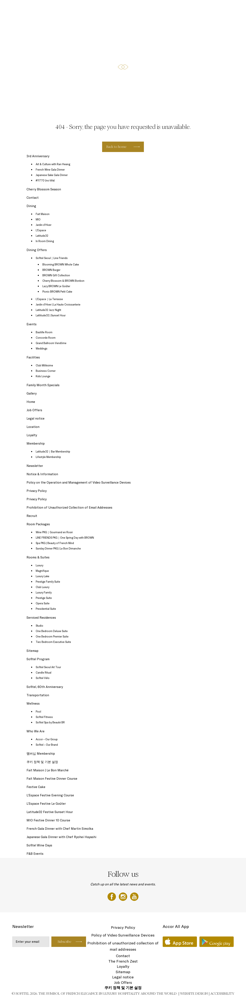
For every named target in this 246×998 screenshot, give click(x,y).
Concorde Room (46, 337)
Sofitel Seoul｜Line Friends (52, 258)
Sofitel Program (38, 659)
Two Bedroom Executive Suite (53, 642)
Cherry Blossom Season (44, 189)
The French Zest (123, 961)
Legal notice (35, 418)
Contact (33, 198)
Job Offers (34, 410)
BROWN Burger (51, 269)
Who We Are (35, 731)
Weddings (41, 348)
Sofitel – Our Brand (47, 744)
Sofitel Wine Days (39, 845)
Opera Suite (42, 603)
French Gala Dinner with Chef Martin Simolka (60, 829)
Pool (38, 711)
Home (31, 402)
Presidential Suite (46, 608)
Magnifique (42, 570)
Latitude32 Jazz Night (48, 310)
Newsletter (35, 466)
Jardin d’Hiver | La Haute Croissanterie (58, 304)
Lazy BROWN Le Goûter (56, 286)
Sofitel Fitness (44, 717)
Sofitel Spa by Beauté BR (50, 722)
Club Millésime (44, 365)
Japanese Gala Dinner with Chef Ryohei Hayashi (61, 837)
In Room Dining (45, 241)
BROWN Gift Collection (56, 275)
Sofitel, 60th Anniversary (45, 687)
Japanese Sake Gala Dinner (52, 175)
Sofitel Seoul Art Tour (48, 667)
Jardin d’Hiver (43, 224)
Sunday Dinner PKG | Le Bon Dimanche (58, 548)
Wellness (33, 703)
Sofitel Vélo (42, 678)
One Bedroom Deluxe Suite (52, 631)
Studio (39, 625)
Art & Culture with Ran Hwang (53, 164)
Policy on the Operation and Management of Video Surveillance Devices (79, 482)
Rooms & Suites (139, 7)
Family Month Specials (43, 385)
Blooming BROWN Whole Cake (60, 264)
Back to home (116, 147)
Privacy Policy (37, 491)
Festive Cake (36, 787)
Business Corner (46, 370)
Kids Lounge (43, 376)
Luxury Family (44, 592)
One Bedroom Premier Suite (52, 636)
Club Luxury (42, 587)
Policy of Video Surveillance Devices (123, 935)
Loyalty (32, 435)
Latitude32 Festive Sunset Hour (50, 812)
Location (33, 427)
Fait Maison (42, 214)
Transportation (38, 695)
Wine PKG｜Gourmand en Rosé (54, 532)
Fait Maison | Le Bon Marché (47, 770)
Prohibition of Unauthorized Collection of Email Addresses (69, 507)
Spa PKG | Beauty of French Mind (55, 543)
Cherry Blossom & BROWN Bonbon (63, 280)
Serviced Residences (162, 7)
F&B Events (35, 854)
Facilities (33, 357)
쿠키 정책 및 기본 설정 (42, 762)
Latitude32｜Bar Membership (53, 451)
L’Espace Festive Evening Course (50, 795)
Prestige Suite (44, 598)
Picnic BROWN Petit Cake (57, 291)
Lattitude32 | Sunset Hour (51, 315)
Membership (36, 443)
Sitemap (32, 651)
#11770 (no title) (45, 180)
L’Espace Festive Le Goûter (46, 804)
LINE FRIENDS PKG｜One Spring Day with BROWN (65, 537)
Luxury (39, 565)
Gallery (32, 393)
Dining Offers (206, 7)
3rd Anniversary (38, 156)
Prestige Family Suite (48, 581)
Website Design (194, 993)
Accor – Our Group (47, 739)
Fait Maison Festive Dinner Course (52, 779)
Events (180, 7)
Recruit (32, 516)
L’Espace (41, 230)
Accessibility (222, 993)
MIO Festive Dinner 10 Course (48, 820)
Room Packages (225, 7)
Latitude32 (42, 235)
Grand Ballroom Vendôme (51, 343)
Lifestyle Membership (48, 457)
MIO (38, 219)
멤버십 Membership (41, 753)
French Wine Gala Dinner (50, 169)
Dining (192, 7)
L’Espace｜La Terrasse (49, 299)
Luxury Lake (42, 576)
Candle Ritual (43, 672)
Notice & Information (42, 474)
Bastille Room (44, 332)
